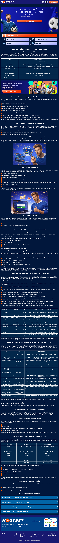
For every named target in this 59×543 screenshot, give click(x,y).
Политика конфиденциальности (35, 521)
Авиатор (6, 43)
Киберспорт (36, 43)
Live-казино (8, 39)
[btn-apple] (43, 2)
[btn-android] (46, 2)
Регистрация (54, 2)
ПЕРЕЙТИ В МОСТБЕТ (11, 91)
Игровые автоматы (38, 39)
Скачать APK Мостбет (10, 35)
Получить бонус (29, 21)
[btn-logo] (7, 2)
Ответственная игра (35, 523)
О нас (32, 518)
